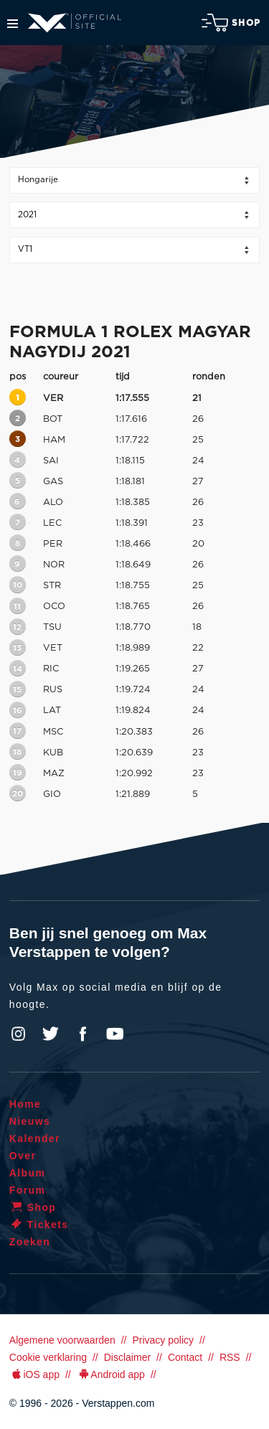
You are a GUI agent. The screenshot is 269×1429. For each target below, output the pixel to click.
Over (23, 1155)
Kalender (34, 1138)
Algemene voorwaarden (62, 1340)
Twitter (51, 1033)
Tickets (39, 1224)
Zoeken (29, 1242)
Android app (111, 1374)
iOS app (34, 1374)
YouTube (114, 1033)
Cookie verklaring (48, 1357)
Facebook (82, 1033)
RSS (230, 1357)
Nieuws (29, 1121)
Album (27, 1173)
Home (25, 1104)
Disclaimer (127, 1357)
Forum (27, 1190)
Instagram (18, 1033)
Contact (185, 1357)
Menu (12, 23)
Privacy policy (163, 1340)
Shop (231, 23)
